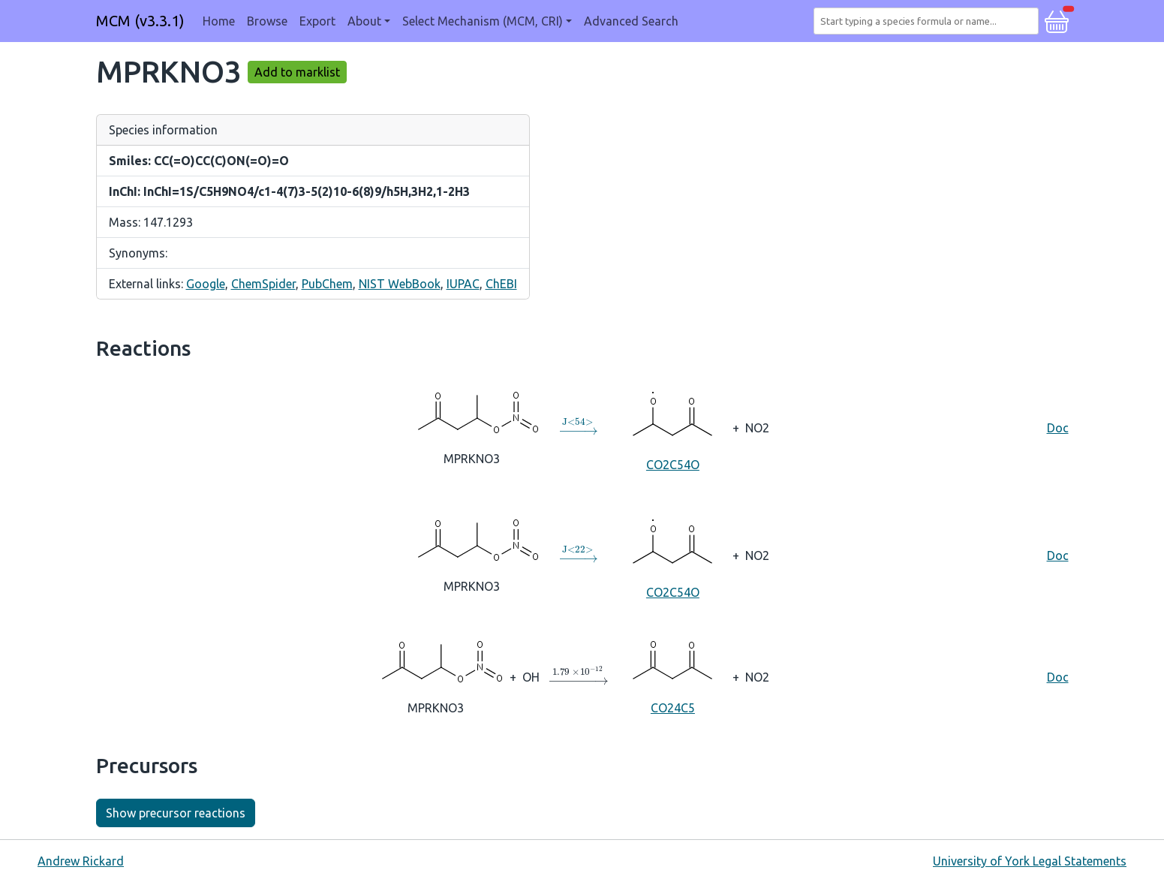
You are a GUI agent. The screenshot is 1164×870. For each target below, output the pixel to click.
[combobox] (929, 21)
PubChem (327, 284)
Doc (1058, 428)
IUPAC (463, 284)
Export (317, 21)
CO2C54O (672, 426)
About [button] (364, 21)
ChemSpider (263, 284)
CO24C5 (672, 676)
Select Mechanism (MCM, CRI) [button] (482, 21)
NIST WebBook (400, 284)
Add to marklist (297, 72)
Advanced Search (631, 21)
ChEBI (501, 284)
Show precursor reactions (175, 813)
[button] (1057, 19)
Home (219, 21)
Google (205, 284)
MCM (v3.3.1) (140, 20)
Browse (267, 21)
